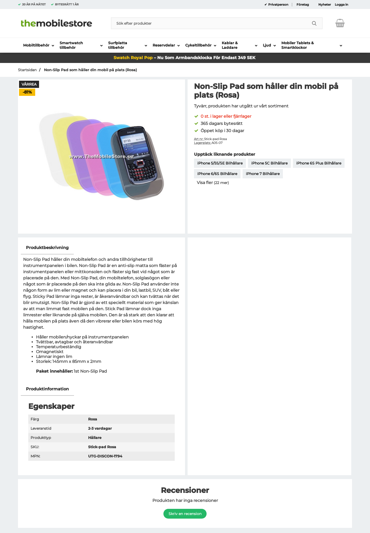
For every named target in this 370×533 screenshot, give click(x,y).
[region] (101, 247)
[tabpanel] (101, 311)
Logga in (341, 4)
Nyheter (324, 4)
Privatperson (277, 4)
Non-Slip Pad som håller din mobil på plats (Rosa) (90, 70)
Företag (303, 4)
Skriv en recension (185, 513)
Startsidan (27, 70)
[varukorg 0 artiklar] (340, 23)
